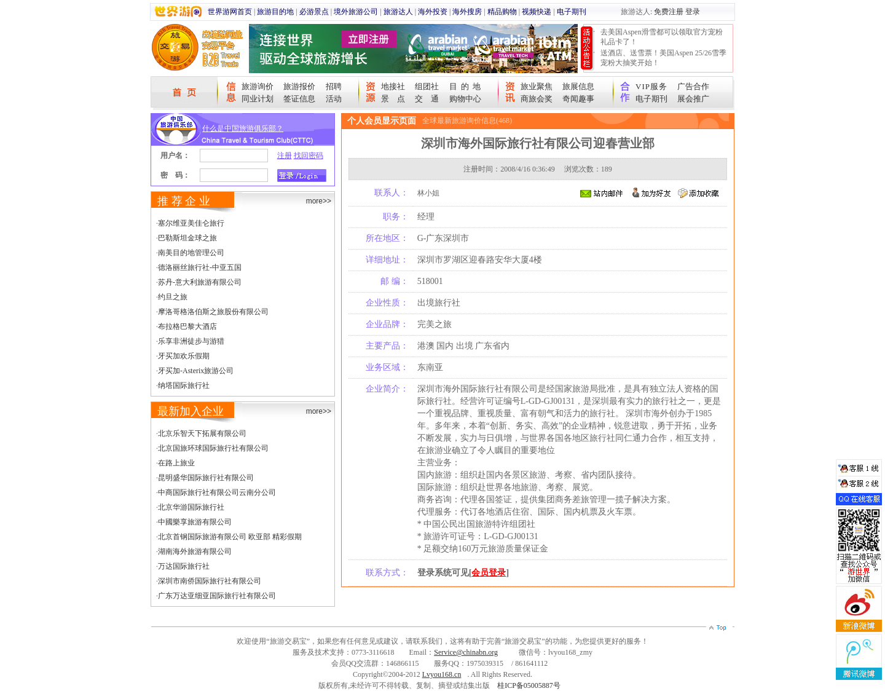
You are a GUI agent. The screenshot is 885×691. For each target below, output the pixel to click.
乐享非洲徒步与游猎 (191, 341)
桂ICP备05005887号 (528, 685)
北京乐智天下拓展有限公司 (202, 433)
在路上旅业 (176, 463)
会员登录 (488, 572)
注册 (284, 155)
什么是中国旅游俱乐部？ (242, 128)
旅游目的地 (275, 11)
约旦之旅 (172, 297)
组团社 (427, 86)
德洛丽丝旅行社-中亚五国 (200, 267)
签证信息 (299, 98)
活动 (334, 98)
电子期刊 (571, 11)
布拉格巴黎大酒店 (187, 326)
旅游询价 (257, 86)
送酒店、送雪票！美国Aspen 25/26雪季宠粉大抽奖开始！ (663, 58)
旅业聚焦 (537, 86)
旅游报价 (299, 86)
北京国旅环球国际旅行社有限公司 (213, 448)
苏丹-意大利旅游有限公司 (200, 282)
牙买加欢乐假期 (184, 356)
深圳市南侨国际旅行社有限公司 (209, 581)
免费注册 (668, 11)
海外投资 (432, 11)
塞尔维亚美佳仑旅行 (191, 223)
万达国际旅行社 (184, 566)
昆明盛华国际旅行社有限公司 (206, 477)
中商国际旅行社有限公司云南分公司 (217, 492)
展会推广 (693, 98)
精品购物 (502, 11)
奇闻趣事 (578, 98)
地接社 (393, 86)
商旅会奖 (537, 98)
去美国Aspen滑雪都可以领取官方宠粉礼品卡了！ (661, 37)
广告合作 (693, 86)
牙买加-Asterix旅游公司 (196, 370)
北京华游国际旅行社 (191, 507)
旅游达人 (398, 11)
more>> (318, 201)
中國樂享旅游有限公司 (195, 522)
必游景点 (314, 11)
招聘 (334, 86)
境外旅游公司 (356, 11)
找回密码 (308, 155)
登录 (692, 11)
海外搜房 (467, 11)
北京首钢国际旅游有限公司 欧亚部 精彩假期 (230, 536)
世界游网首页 (230, 11)
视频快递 (536, 11)
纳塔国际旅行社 (184, 385)
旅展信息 (578, 86)
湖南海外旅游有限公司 (195, 551)
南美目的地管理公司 (191, 252)
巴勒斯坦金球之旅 (187, 238)
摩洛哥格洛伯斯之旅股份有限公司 (213, 311)
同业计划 (257, 98)
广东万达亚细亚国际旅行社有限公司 (217, 595)
